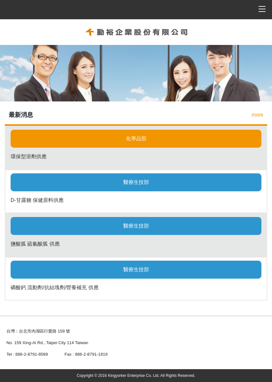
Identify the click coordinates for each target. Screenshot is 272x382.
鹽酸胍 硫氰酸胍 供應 (35, 244)
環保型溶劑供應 (29, 156)
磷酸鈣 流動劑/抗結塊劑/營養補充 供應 (55, 287)
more (257, 114)
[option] (136, 73)
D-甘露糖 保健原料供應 (37, 200)
